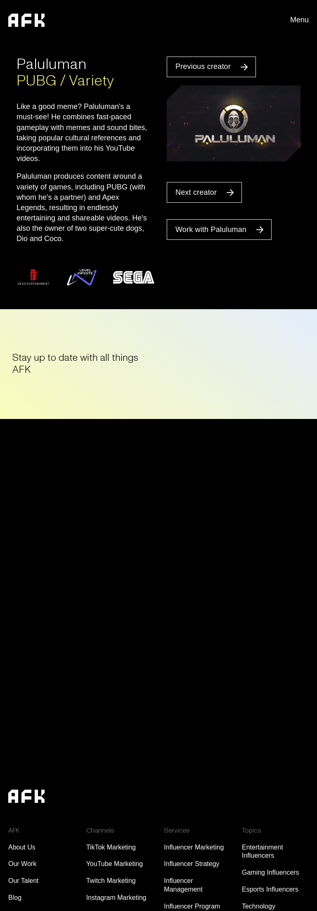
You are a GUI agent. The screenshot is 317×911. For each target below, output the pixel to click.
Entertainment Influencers (262, 851)
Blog (14, 897)
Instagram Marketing (116, 897)
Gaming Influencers (270, 872)
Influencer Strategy (191, 863)
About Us (21, 847)
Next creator (196, 192)
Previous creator (203, 66)
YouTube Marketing (114, 863)
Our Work (22, 863)
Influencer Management (183, 885)
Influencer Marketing (194, 847)
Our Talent (23, 880)
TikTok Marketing (111, 847)
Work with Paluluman (210, 229)
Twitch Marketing (111, 880)
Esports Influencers (270, 889)
